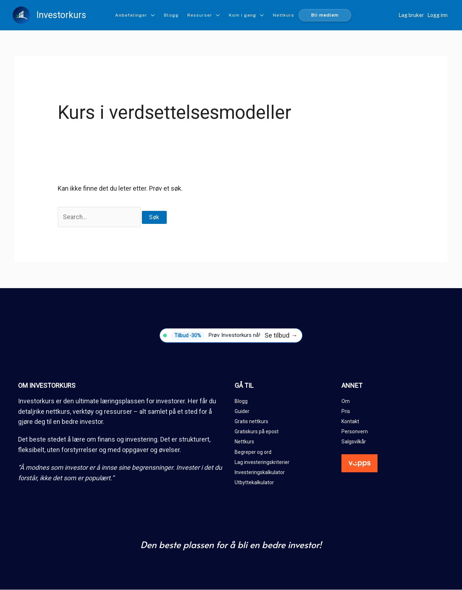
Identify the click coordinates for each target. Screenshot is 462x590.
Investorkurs (61, 15)
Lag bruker (411, 15)
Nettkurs (283, 15)
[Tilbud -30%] (231, 336)
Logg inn (437, 15)
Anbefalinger (131, 15)
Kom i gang (242, 15)
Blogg (171, 15)
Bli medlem (325, 15)
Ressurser (199, 15)
